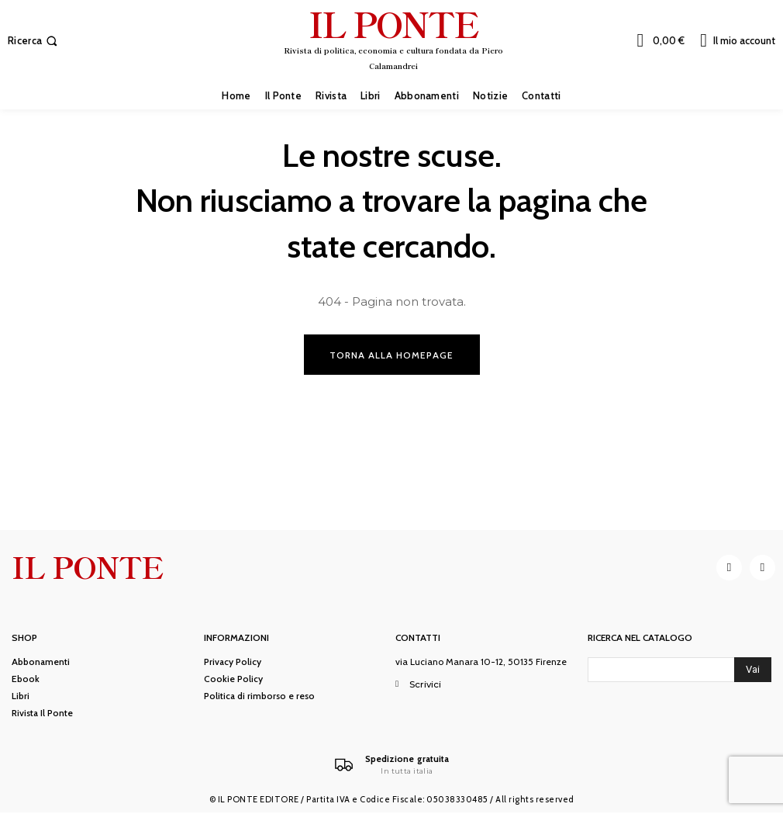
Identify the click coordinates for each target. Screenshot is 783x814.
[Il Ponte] (392, 766)
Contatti (417, 639)
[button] (34, 41)
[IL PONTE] (394, 39)
